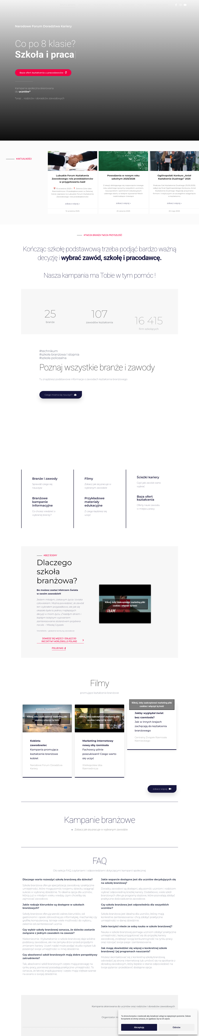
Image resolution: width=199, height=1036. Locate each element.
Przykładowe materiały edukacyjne (94, 501)
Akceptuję (139, 1027)
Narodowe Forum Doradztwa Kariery (46, 767)
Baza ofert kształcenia (145, 498)
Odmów (176, 1027)
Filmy (88, 478)
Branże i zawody (44, 478)
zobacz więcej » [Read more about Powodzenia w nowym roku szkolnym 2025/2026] (123, 203)
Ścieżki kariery (148, 477)
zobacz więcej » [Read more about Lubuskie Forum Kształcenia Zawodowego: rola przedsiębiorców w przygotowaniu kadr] (72, 203)
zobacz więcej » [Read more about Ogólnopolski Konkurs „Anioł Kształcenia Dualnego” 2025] (174, 203)
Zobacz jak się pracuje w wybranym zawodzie (101, 829)
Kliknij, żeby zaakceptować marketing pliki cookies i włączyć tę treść (125, 633)
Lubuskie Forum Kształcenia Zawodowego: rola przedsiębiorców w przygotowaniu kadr (72, 178)
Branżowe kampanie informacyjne (42, 501)
